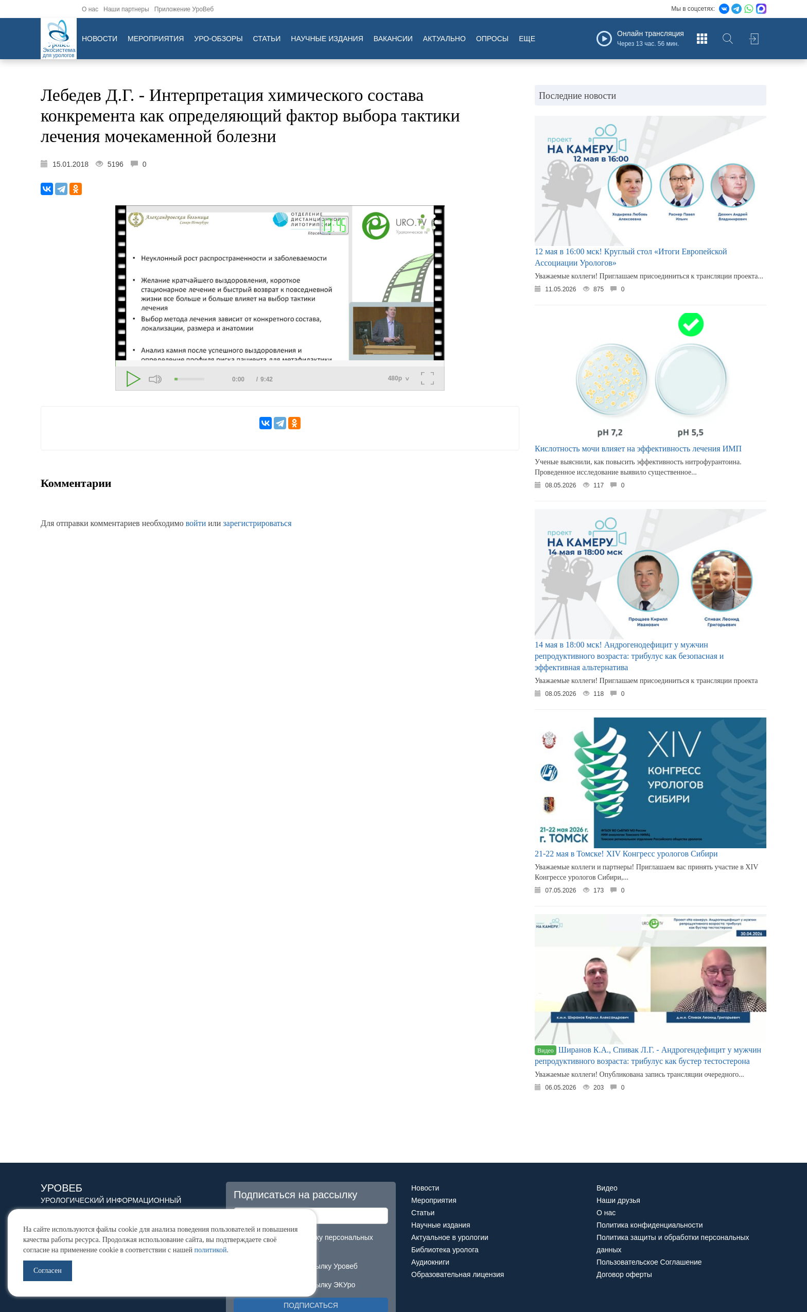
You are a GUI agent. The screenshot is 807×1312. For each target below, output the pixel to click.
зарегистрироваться (257, 523)
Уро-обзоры (218, 38)
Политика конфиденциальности (650, 1225)
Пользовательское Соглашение (649, 1262)
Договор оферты (624, 1274)
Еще (527, 38)
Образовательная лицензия (457, 1274)
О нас (90, 9)
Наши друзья (618, 1200)
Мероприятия (156, 38)
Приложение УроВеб (184, 9)
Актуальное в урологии (449, 1237)
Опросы (492, 38)
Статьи (267, 38)
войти (196, 523)
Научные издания (327, 38)
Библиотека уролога (445, 1250)
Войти (753, 38)
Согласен (47, 1270)
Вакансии (393, 38)
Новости (99, 38)
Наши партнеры (126, 9)
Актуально (444, 38)
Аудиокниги (430, 1262)
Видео (607, 1188)
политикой (210, 1250)
